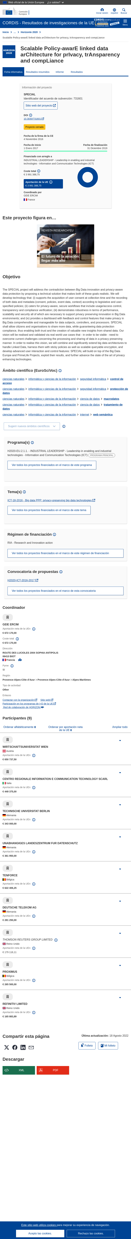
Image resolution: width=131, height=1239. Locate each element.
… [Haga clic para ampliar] (15, 32)
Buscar (124, 11)
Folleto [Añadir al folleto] (87, 1045)
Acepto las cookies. (40, 1233)
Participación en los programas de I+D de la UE (29, 703)
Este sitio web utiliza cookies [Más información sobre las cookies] (39, 1225)
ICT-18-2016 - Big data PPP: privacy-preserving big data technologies (50, 500)
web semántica (103, 414)
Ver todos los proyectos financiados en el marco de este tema (49, 510)
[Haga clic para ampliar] (120, 740)
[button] (114, 11)
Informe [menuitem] (60, 72)
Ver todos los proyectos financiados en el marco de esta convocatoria (54, 590)
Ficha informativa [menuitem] (13, 72)
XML (21, 1070)
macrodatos (111, 398)
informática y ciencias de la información (52, 379)
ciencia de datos (90, 398)
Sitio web (46, 700)
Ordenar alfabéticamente (18, 727)
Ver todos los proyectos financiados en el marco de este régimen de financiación (60, 553)
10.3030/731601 (32, 118)
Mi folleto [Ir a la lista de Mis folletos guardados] (108, 1045)
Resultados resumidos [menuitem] (38, 72)
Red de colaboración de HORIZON (23, 707)
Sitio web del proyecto (41, 105)
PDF (55, 1070)
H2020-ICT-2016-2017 (23, 580)
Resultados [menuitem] (77, 72)
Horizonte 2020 (29, 32)
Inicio (6, 32)
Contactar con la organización (20, 700)
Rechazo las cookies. (91, 1233)
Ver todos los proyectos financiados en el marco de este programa (52, 465)
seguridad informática (93, 379)
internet (84, 414)
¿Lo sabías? (55, 2)
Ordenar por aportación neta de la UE (65, 729)
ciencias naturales (13, 379)
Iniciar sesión (102, 11)
